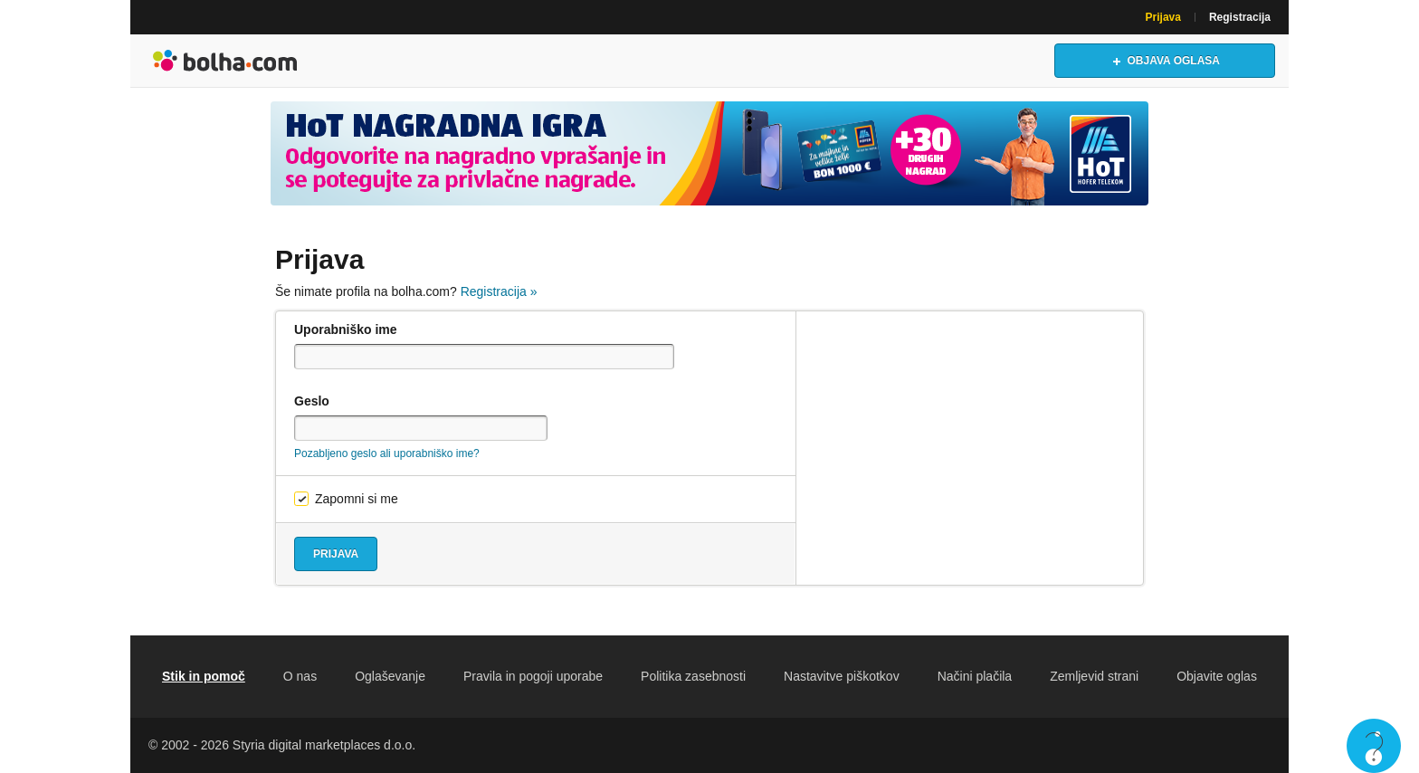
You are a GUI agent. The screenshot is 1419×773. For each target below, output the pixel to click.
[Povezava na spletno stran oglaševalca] (709, 153)
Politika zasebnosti (693, 676)
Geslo (311, 401)
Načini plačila (975, 676)
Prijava (1163, 17)
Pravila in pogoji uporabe (533, 676)
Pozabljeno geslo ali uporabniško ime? (387, 453)
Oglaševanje (390, 676)
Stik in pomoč (203, 676)
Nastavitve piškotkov (842, 676)
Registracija (1240, 17)
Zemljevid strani (1094, 676)
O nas (300, 676)
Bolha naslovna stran (225, 60)
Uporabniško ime (345, 329)
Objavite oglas (1216, 676)
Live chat (1374, 746)
